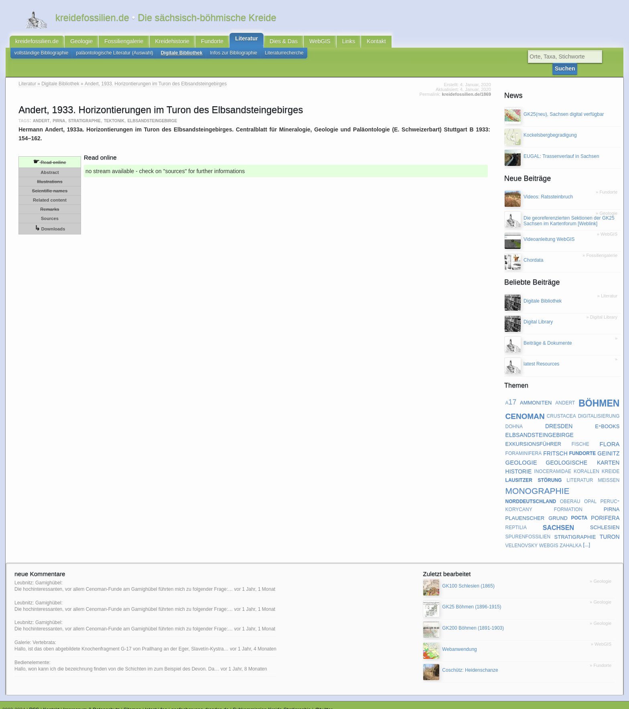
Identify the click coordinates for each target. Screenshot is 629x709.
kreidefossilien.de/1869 (466, 85)
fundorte (582, 444)
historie (518, 462)
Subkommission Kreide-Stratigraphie (272, 701)
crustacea (561, 407)
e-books (607, 417)
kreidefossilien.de (37, 43)
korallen (586, 462)
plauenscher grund (536, 509)
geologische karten (583, 452)
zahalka (571, 536)
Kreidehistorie (172, 43)
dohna (514, 417)
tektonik (114, 112)
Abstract (50, 164)
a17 (511, 394)
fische (580, 435)
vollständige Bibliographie (41, 56)
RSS (34, 701)
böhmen (598, 393)
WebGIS (320, 43)
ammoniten (536, 393)
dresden (558, 416)
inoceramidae (552, 462)
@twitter (324, 701)
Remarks (49, 200)
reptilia (516, 518)
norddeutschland (530, 492)
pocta (579, 509)
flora (609, 435)
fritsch (555, 444)
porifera (605, 508)
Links (348, 43)
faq (163, 701)
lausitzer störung (533, 471)
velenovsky (521, 536)
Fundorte (212, 43)
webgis (548, 536)
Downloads (49, 220)
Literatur (246, 40)
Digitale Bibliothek (182, 56)
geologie (521, 453)
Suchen (602, 60)
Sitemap (132, 701)
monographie (537, 481)
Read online (49, 153)
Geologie (81, 43)
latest (151, 701)
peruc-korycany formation (562, 496)
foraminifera (523, 444)
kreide (611, 462)
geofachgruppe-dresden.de (200, 701)
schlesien (605, 518)
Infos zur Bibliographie (234, 56)
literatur (580, 471)
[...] (586, 536)
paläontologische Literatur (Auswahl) (114, 56)
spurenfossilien (528, 527)
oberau (570, 492)
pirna (59, 112)
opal (590, 492)
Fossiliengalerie (123, 43)
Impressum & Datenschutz (91, 701)
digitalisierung (599, 407)
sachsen (558, 518)
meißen (608, 471)
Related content (50, 191)
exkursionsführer (533, 435)
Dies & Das (284, 43)
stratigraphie (84, 112)
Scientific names (49, 182)
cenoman (525, 406)
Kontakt (376, 43)
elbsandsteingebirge (152, 112)
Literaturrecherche (284, 56)
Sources (50, 210)
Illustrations (49, 173)
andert (41, 112)
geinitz (608, 444)
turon (610, 527)
